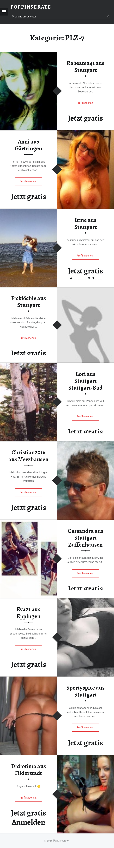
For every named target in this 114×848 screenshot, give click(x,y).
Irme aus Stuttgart (85, 223)
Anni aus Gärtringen (28, 145)
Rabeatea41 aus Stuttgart (85, 66)
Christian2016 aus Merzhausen (28, 455)
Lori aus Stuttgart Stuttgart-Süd (85, 381)
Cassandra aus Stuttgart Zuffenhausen (85, 538)
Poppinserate (61, 840)
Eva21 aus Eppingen (28, 612)
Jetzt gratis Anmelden (85, 275)
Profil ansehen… (88, 104)
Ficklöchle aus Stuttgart (28, 301)
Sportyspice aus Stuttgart (85, 691)
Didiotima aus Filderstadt (28, 769)
